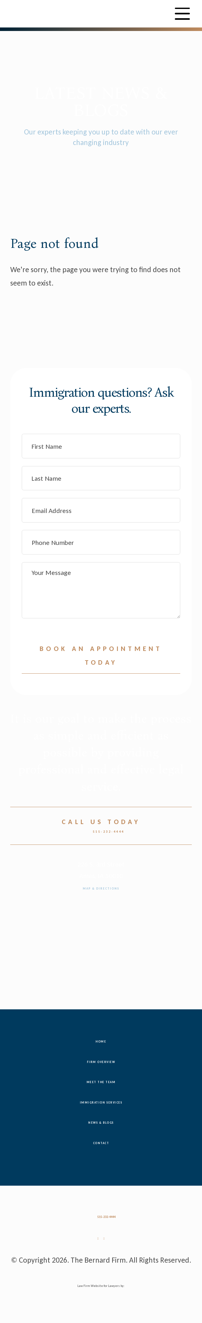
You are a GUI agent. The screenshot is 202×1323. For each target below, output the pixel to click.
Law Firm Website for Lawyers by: (101, 1286)
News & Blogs (101, 1123)
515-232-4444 (101, 832)
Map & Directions (101, 889)
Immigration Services (101, 1102)
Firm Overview (101, 1062)
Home (101, 1042)
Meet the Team (101, 1082)
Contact (101, 1143)
